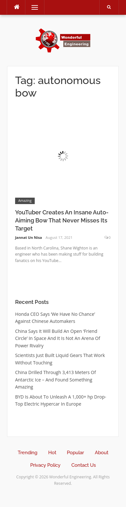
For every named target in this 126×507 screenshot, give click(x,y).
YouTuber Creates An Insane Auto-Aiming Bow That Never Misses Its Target (62, 220)
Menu (32, 7)
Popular (75, 452)
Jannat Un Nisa (28, 237)
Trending (27, 452)
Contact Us (83, 465)
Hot (52, 452)
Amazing (25, 200)
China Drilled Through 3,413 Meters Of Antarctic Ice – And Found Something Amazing (55, 379)
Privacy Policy (45, 465)
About (101, 452)
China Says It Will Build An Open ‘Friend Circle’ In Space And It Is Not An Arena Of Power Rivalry (57, 338)
